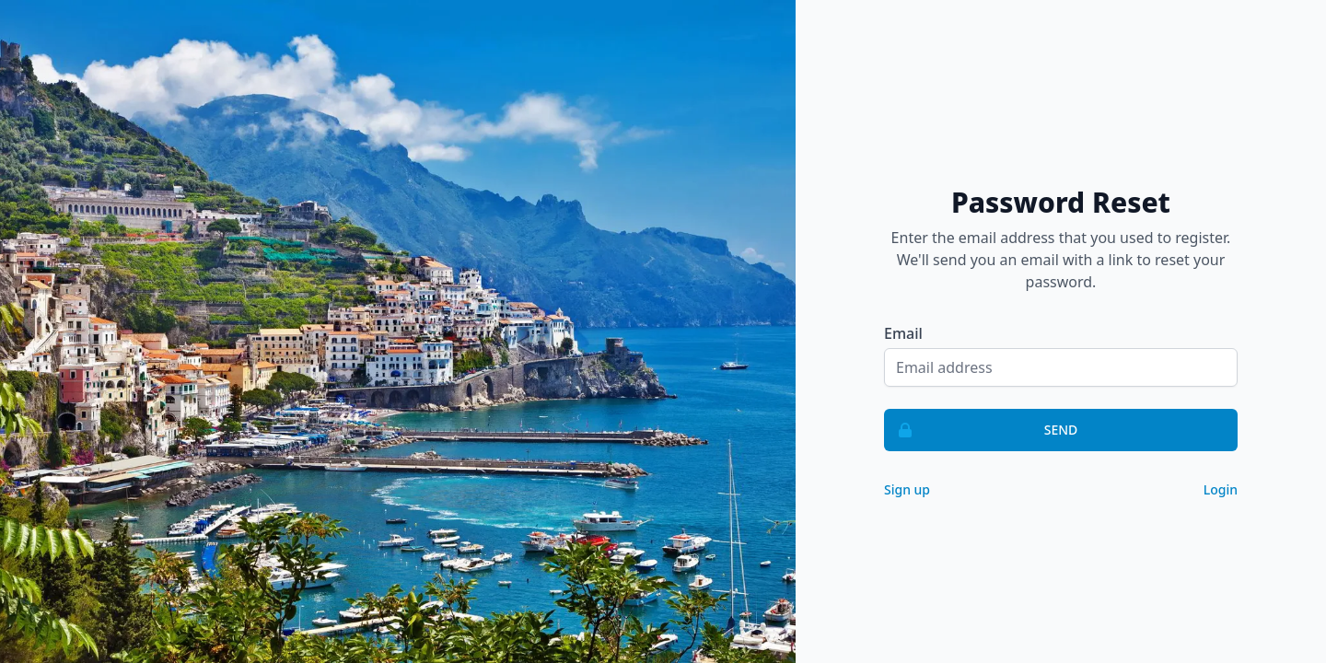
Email (903, 333)
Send (981, 430)
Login (1221, 489)
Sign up (907, 489)
